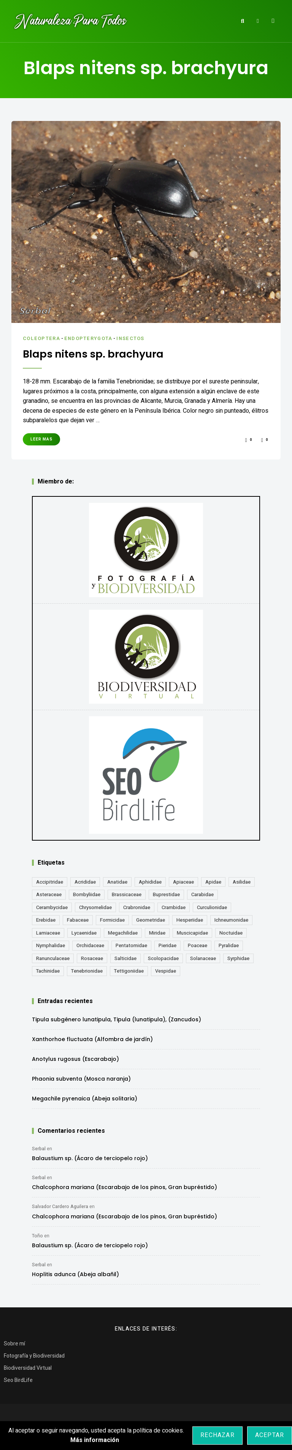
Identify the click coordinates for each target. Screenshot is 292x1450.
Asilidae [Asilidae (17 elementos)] (242, 881)
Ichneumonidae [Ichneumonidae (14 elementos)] (231, 919)
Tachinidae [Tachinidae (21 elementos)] (48, 970)
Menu (273, 21)
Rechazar (217, 1435)
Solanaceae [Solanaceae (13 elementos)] (203, 958)
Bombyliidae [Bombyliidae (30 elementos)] (86, 894)
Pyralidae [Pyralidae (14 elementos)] (229, 945)
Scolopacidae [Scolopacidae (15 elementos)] (163, 958)
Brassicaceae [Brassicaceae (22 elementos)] (126, 894)
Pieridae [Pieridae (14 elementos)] (167, 945)
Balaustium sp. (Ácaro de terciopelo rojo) (90, 1158)
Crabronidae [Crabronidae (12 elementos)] (136, 907)
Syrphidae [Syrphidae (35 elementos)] (238, 958)
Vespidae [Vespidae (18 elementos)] (165, 970)
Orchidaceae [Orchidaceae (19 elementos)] (90, 945)
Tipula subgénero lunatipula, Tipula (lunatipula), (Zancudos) (116, 1019)
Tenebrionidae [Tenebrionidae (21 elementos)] (87, 970)
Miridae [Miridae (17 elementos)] (157, 932)
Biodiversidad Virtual (28, 1368)
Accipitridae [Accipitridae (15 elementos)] (49, 881)
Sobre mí (14, 1343)
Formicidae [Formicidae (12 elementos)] (112, 919)
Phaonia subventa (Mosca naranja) (81, 1078)
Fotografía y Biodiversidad (34, 1355)
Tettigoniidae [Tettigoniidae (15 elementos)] (129, 970)
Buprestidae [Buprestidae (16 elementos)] (166, 894)
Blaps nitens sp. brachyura (96, 354)
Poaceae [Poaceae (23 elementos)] (197, 945)
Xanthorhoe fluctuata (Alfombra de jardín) (92, 1039)
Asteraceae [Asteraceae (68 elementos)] (49, 894)
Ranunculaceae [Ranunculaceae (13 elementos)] (53, 958)
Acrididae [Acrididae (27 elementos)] (85, 881)
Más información (94, 1440)
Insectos (133, 338)
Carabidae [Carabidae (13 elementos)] (202, 894)
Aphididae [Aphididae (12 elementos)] (150, 881)
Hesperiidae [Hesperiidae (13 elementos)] (189, 919)
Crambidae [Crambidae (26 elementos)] (174, 907)
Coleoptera (41, 338)
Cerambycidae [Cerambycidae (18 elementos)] (52, 907)
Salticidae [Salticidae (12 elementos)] (125, 958)
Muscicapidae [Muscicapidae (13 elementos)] (192, 932)
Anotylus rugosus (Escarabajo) (75, 1058)
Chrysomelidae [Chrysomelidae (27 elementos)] (95, 907)
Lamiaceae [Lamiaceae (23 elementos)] (48, 932)
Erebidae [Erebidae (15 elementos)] (46, 919)
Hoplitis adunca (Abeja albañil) (75, 1274)
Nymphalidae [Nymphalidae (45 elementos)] (50, 945)
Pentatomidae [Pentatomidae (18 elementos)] (131, 945)
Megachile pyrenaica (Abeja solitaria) (84, 1098)
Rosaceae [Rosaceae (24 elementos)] (92, 958)
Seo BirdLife (18, 1380)
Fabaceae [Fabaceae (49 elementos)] (78, 919)
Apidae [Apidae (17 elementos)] (213, 881)
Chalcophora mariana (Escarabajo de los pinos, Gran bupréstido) (124, 1187)
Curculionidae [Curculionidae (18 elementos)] (212, 907)
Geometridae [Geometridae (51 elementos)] (150, 919)
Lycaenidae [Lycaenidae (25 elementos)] (84, 932)
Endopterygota (89, 338)
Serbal (39, 1148)
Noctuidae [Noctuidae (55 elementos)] (231, 932)
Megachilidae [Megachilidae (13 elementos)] (123, 932)
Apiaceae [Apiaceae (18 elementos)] (183, 881)
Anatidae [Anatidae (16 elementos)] (117, 881)
